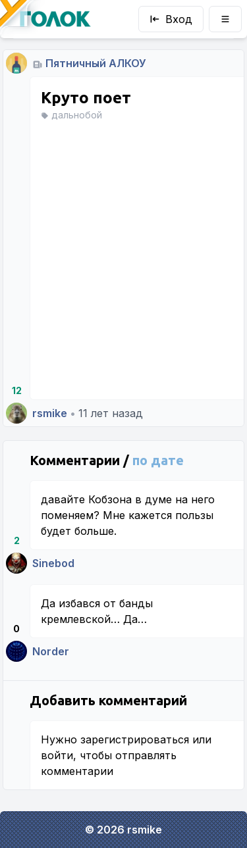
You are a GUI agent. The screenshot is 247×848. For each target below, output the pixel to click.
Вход (171, 19)
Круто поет (86, 98)
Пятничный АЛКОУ (95, 63)
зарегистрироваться (134, 739)
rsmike (49, 413)
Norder (50, 651)
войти (57, 755)
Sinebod (53, 563)
